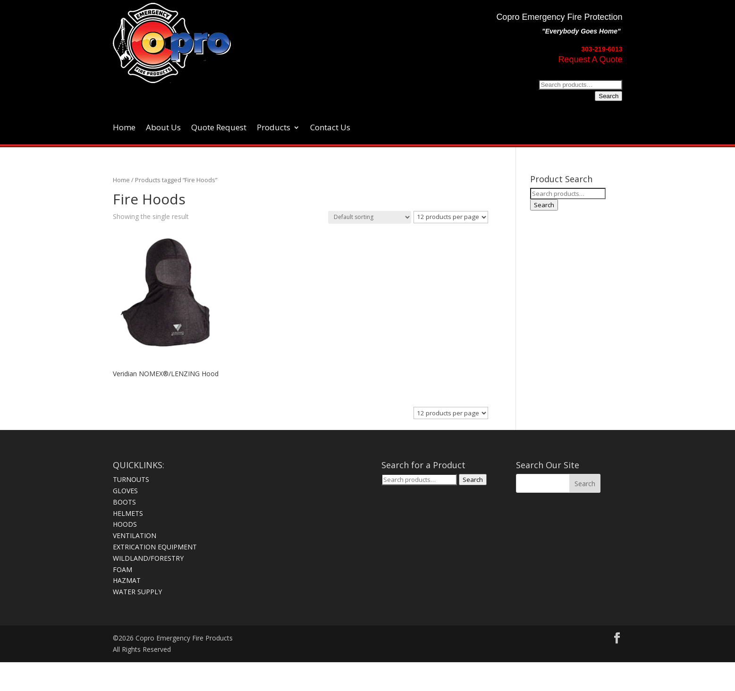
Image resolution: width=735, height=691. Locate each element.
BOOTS (124, 501)
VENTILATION (134, 535)
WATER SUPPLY (137, 591)
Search (608, 96)
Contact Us (330, 128)
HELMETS (128, 513)
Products (273, 128)
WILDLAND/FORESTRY (148, 558)
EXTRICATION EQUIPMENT (155, 546)
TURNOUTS (131, 479)
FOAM (122, 569)
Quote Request (218, 128)
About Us (163, 128)
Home (124, 128)
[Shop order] (369, 217)
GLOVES (125, 490)
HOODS (125, 524)
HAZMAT (127, 580)
